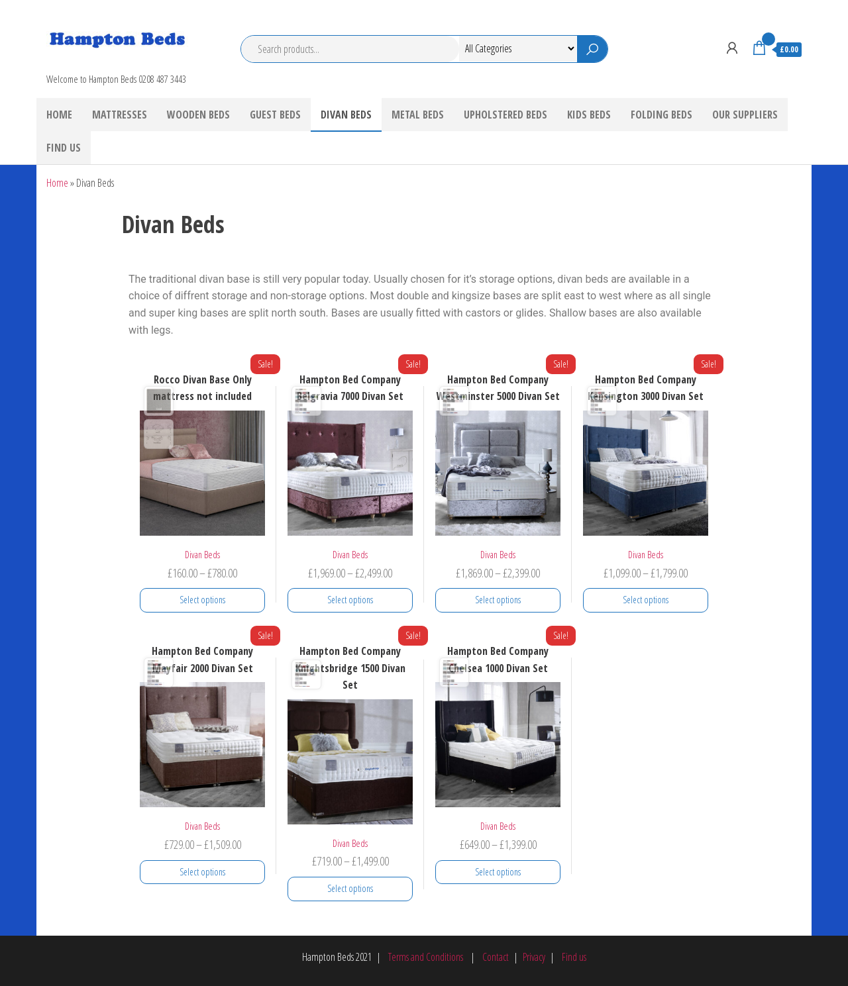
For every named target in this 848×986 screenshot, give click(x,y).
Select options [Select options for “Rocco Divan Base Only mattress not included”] (202, 599)
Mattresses (119, 114)
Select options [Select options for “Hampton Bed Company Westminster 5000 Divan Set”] (498, 599)
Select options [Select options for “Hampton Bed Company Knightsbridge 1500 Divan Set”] (350, 888)
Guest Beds (275, 114)
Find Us (63, 147)
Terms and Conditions (425, 957)
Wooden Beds (198, 114)
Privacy (534, 957)
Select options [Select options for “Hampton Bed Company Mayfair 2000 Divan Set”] (202, 871)
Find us (572, 957)
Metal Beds (418, 114)
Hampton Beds (100, 60)
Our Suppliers (745, 114)
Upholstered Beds (505, 114)
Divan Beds (346, 114)
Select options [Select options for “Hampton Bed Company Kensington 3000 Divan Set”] (645, 599)
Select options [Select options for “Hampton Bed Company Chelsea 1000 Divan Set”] (498, 871)
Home (59, 114)
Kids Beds (589, 114)
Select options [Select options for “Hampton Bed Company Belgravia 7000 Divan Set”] (350, 599)
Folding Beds (661, 114)
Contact (495, 957)
